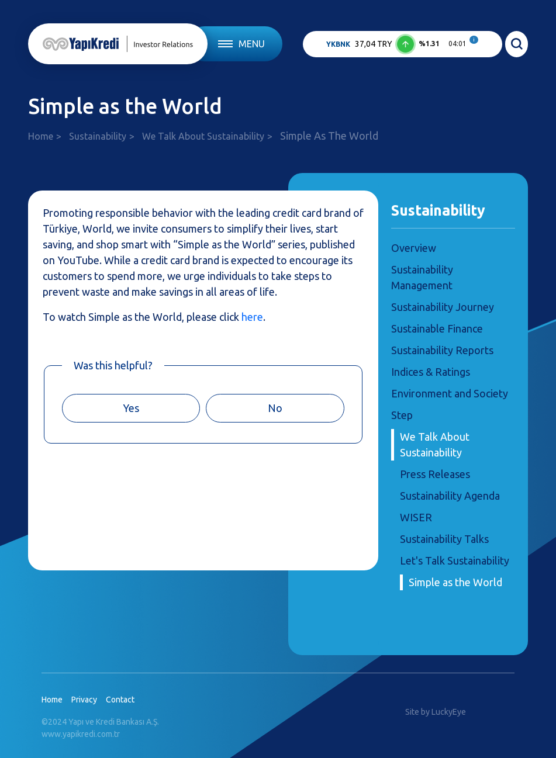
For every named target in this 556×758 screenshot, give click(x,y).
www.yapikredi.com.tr (81, 734)
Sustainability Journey (442, 307)
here (252, 317)
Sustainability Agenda (450, 495)
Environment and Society (449, 393)
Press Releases (435, 474)
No (275, 408)
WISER (416, 517)
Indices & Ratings (430, 372)
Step (402, 415)
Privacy (84, 699)
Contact (120, 699)
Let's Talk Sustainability (454, 560)
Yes (131, 408)
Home (40, 136)
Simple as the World (455, 582)
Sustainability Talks (444, 539)
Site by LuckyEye (435, 712)
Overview (413, 248)
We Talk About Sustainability (203, 136)
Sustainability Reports (442, 350)
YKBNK (338, 44)
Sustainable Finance (437, 328)
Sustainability (97, 136)
